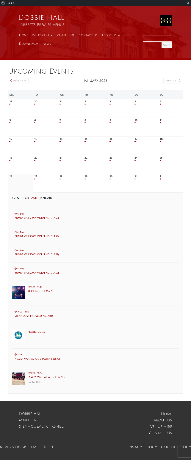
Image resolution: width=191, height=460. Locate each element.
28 (61, 176)
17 (135, 139)
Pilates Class (36, 332)
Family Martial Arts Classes (46, 377)
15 (85, 139)
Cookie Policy (176, 447)
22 (85, 157)
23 (110, 157)
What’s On (40, 35)
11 (161, 120)
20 (35, 157)
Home (23, 35)
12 (10, 139)
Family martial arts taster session (38, 359)
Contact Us (88, 35)
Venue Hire (66, 35)
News (47, 43)
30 (35, 101)
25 (161, 157)
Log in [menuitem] (11, 2)
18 (161, 139)
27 (35, 176)
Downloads (28, 43)
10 (135, 120)
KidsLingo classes (40, 291)
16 (110, 139)
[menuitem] (3, 3)
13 (35, 139)
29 (10, 101)
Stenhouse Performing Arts (34, 316)
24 (135, 157)
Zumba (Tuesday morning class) (37, 218)
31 (61, 101)
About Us (109, 35)
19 (10, 157)
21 (61, 157)
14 (61, 139)
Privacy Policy (141, 447)
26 (10, 176)
